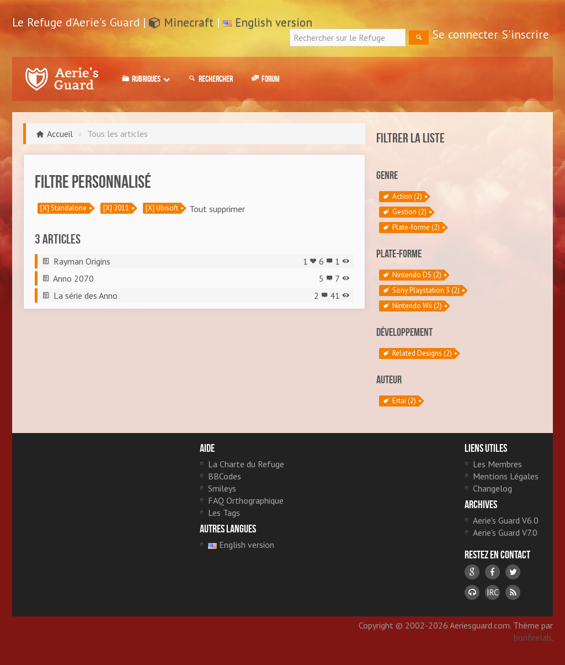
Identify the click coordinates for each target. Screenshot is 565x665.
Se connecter (465, 34)
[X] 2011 (116, 208)
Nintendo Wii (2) (412, 306)
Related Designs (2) (417, 353)
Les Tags (224, 512)
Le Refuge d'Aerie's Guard (61, 79)
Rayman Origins (82, 261)
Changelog (492, 488)
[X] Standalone (63, 208)
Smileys (222, 488)
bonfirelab (532, 637)
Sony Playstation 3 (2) (421, 290)
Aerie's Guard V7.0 (505, 532)
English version (273, 22)
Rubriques (145, 79)
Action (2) (402, 196)
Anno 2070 (73, 278)
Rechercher (209, 79)
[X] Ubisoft (162, 208)
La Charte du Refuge (246, 463)
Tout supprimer (217, 208)
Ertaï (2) (399, 401)
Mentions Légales (506, 476)
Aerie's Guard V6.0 (506, 520)
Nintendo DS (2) (411, 275)
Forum (264, 79)
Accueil (60, 133)
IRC (492, 592)
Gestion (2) (404, 212)
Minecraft (181, 22)
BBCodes (224, 476)
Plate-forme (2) (411, 227)
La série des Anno (86, 295)
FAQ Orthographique (246, 500)
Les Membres (497, 463)
